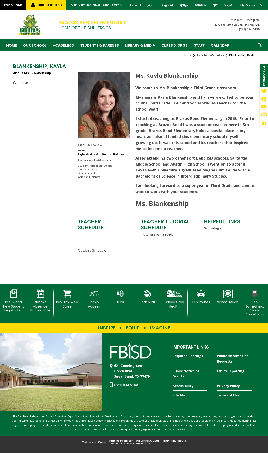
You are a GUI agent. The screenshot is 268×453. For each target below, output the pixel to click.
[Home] (11, 45)
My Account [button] (249, 5)
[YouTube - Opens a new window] (264, 107)
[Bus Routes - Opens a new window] (201, 296)
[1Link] (120, 296)
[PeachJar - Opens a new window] (147, 296)
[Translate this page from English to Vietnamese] (166, 5)
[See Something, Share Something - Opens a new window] (254, 302)
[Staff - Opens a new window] (199, 45)
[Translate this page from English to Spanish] (135, 5)
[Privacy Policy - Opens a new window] (234, 386)
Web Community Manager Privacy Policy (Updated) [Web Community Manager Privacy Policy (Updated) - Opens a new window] (161, 441)
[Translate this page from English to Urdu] (150, 4)
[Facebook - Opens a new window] (264, 99)
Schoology (212, 228)
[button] (260, 45)
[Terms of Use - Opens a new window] (234, 395)
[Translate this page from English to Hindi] (215, 5)
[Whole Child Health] (174, 298)
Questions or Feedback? (121, 441)
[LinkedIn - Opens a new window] (264, 122)
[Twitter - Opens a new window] (264, 91)
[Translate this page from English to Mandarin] (183, 5)
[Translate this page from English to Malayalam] (200, 4)
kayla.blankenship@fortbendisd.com (101, 154)
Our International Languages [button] (95, 5)
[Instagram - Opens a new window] (264, 114)
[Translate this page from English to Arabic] (228, 4)
